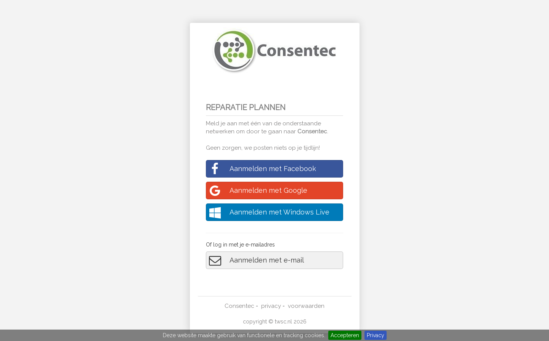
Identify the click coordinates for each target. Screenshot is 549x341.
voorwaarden (306, 306)
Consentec (312, 131)
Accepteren (345, 335)
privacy (271, 306)
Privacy (375, 335)
